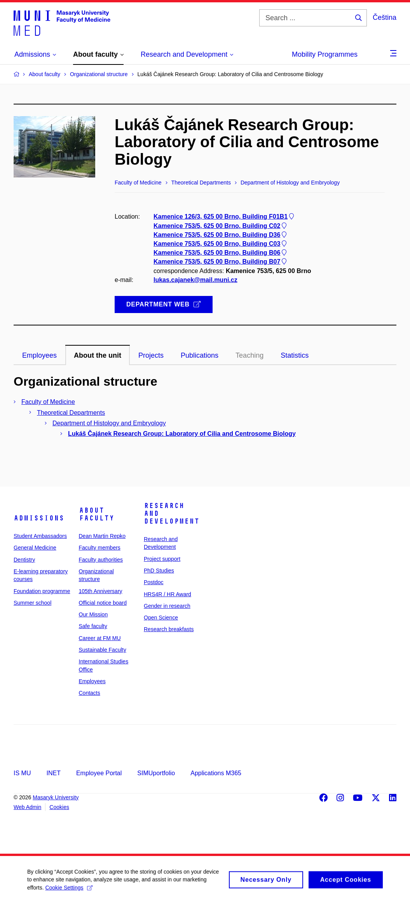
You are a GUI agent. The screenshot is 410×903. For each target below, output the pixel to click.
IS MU (22, 773)
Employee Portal (99, 773)
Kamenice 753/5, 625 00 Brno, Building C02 (221, 226)
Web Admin (27, 807)
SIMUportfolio (156, 773)
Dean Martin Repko (102, 536)
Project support (162, 559)
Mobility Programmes (325, 54)
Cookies (59, 807)
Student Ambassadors (40, 536)
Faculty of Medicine (48, 401)
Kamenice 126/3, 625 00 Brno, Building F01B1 (224, 217)
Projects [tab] (151, 355)
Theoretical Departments (71, 412)
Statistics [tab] (295, 355)
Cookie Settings (68, 891)
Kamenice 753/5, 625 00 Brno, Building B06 (221, 253)
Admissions (39, 518)
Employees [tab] (39, 355)
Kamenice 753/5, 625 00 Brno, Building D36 (221, 234)
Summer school (32, 603)
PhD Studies (159, 570)
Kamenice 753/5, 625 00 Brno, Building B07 (221, 262)
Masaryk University (56, 797)
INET (53, 773)
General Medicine (35, 548)
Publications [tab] (199, 355)
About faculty (96, 514)
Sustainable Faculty (102, 650)
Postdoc (154, 582)
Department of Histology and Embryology (109, 423)
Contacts (89, 693)
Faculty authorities (101, 560)
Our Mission (93, 614)
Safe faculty (93, 626)
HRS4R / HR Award (167, 594)
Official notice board (103, 603)
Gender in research (167, 606)
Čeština (384, 17)
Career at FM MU (100, 638)
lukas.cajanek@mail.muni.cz (195, 280)
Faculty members (99, 548)
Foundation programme (42, 591)
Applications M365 (215, 773)
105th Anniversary (100, 591)
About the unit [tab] (97, 355)
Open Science (161, 617)
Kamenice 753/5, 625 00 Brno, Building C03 (221, 243)
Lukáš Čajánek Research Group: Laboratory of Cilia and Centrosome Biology (182, 433)
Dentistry (24, 560)
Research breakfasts (169, 629)
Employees (92, 681)
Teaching (249, 355)
